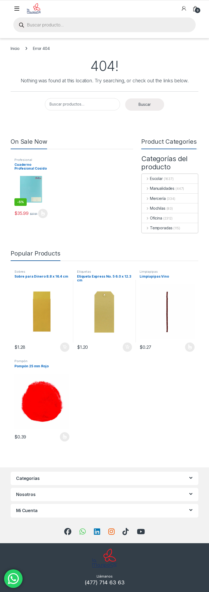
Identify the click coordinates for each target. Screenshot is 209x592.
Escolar (152, 178)
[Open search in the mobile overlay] (104, 25)
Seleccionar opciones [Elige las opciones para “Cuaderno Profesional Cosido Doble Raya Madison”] (43, 213)
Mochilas (153, 208)
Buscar (145, 104)
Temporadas (157, 228)
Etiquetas (84, 272)
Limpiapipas (149, 272)
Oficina (152, 218)
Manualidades (158, 188)
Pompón (20, 361)
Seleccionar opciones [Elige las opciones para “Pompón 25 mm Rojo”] (64, 436)
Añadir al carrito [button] (64, 347)
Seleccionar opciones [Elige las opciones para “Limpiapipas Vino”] (190, 347)
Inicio (15, 48)
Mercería (154, 198)
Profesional (23, 160)
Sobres (19, 272)
